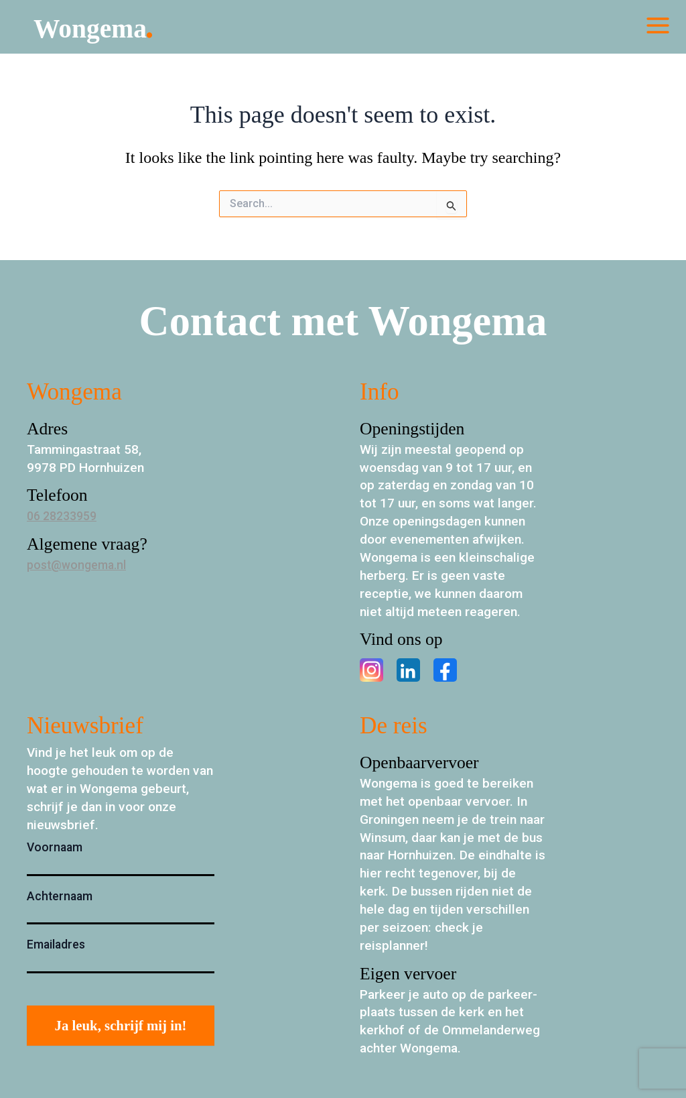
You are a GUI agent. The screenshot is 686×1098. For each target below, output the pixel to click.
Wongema (109, 29)
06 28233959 (65, 516)
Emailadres (56, 944)
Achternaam (59, 896)
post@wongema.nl (80, 564)
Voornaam (54, 847)
